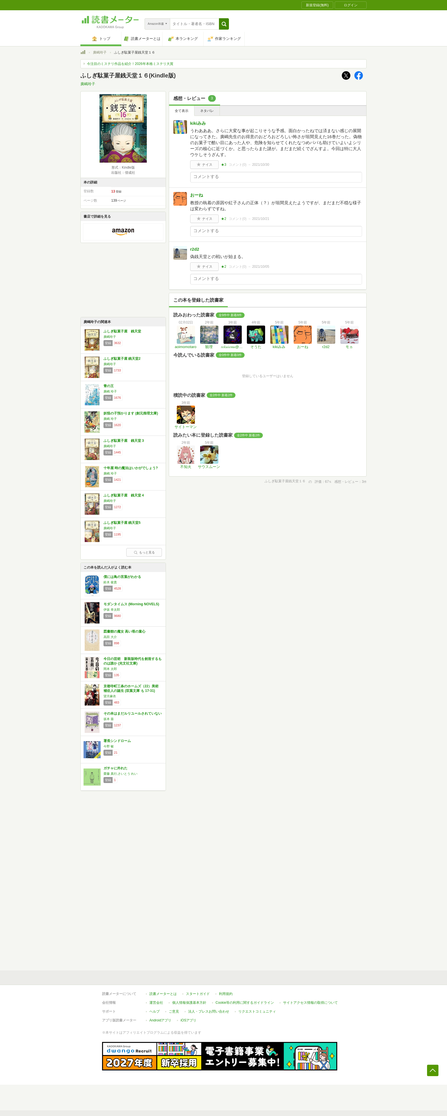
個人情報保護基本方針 (189, 1002)
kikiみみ (198, 123)
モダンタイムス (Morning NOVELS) (131, 604)
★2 (223, 219)
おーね (196, 195)
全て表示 (181, 111)
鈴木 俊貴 (110, 582)
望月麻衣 (109, 696)
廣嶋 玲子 (110, 391)
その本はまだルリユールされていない (132, 714)
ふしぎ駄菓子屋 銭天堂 (122, 331)
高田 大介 (110, 637)
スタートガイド (198, 994)
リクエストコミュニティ (257, 1011)
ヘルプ (154, 1011)
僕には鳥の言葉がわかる (122, 577)
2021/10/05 (260, 266)
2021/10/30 (260, 164)
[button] (224, 24)
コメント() (238, 164)
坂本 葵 (108, 719)
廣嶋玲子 (100, 52)
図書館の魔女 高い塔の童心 (124, 631)
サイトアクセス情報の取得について (310, 1002)
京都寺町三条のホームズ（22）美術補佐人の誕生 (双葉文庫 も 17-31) (131, 688)
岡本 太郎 (110, 669)
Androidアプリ (160, 1020)
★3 (223, 165)
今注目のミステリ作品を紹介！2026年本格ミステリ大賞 (130, 64)
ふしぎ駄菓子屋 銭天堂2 (122, 359)
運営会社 (156, 1002)
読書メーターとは (163, 994)
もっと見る (144, 552)
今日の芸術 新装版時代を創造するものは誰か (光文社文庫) (132, 661)
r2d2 (194, 249)
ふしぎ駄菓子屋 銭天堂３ (124, 441)
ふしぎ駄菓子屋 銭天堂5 (122, 523)
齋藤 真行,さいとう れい (120, 773)
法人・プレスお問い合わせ (208, 1011)
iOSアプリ (188, 1020)
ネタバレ (207, 111)
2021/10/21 (260, 218)
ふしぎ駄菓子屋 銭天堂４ (124, 495)
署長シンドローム (117, 741)
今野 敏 (108, 746)
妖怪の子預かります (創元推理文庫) (130, 413)
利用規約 (226, 994)
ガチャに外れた (115, 768)
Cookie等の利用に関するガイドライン (245, 1002)
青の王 (108, 386)
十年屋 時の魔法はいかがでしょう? (130, 468)
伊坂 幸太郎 (111, 609)
